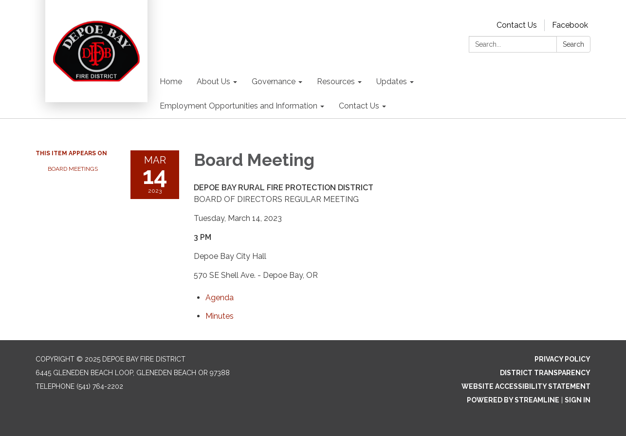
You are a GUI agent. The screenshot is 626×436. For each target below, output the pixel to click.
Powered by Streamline (513, 400)
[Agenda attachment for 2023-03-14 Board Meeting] (219, 297)
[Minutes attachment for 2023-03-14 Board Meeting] (219, 316)
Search (573, 44)
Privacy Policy (562, 359)
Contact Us (517, 25)
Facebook (570, 25)
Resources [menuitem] (336, 81)
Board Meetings (73, 168)
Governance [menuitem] (273, 81)
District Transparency (545, 373)
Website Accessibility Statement (525, 386)
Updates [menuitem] (391, 81)
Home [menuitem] (171, 81)
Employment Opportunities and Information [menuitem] (238, 105)
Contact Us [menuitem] (359, 105)
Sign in (577, 400)
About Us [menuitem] (213, 81)
